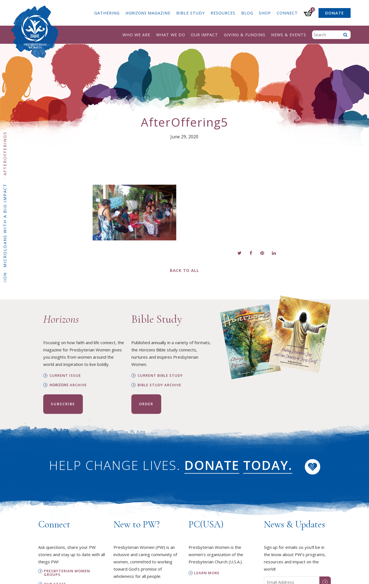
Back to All (184, 270)
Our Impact (204, 34)
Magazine (148, 13)
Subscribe (63, 403)
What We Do (170, 34)
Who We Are (136, 34)
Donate (334, 13)
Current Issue (65, 375)
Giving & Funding (244, 34)
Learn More (207, 573)
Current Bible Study (160, 375)
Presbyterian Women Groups (67, 572)
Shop (265, 13)
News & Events (288, 34)
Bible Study (190, 13)
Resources (223, 13)
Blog (247, 13)
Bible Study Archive (159, 385)
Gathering (107, 13)
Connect (287, 13)
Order (146, 403)
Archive (68, 385)
